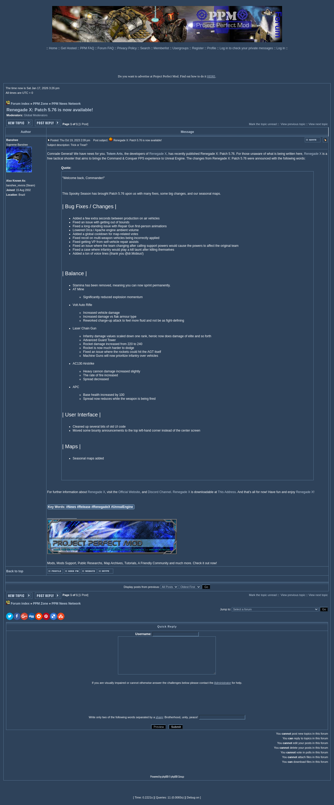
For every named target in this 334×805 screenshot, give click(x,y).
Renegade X (158, 154)
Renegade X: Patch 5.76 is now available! (50, 109)
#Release (84, 507)
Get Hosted (69, 48)
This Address (227, 492)
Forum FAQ (106, 48)
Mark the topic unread (263, 124)
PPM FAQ (87, 48)
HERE (211, 76)
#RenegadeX (100, 507)
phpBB (165, 776)
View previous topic (293, 124)
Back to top (14, 571)
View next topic (318, 124)
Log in (281, 48)
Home (53, 48)
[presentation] (46, 700)
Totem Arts (114, 154)
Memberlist (162, 48)
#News (71, 507)
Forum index (20, 104)
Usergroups (180, 48)
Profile (212, 48)
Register (198, 48)
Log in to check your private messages (246, 48)
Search (145, 48)
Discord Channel (159, 492)
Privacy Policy (127, 48)
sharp (159, 717)
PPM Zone (40, 104)
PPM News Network (66, 104)
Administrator (222, 682)
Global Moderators (35, 115)
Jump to (225, 609)
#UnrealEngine (122, 507)
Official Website (129, 492)
